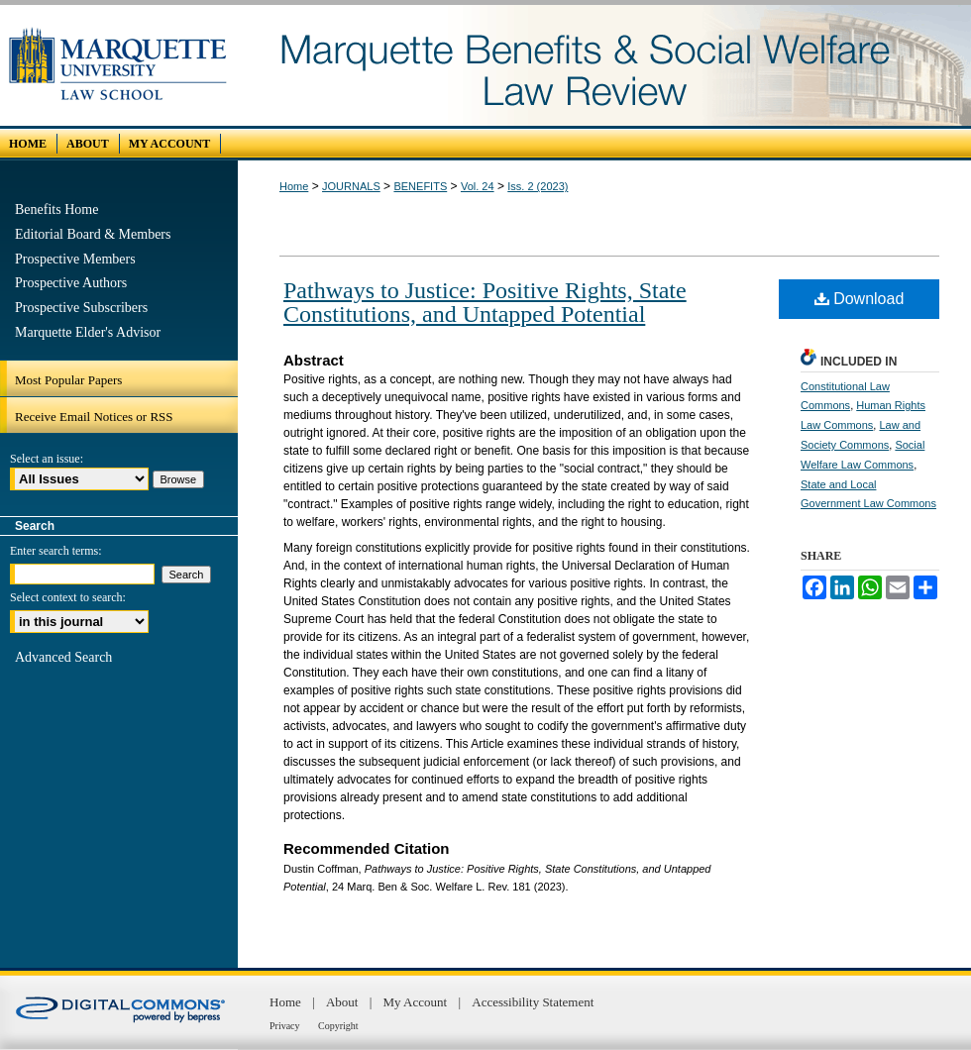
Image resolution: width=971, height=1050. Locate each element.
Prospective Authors (71, 282)
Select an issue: (46, 459)
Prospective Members (75, 259)
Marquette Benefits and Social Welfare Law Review (604, 65)
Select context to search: (68, 597)
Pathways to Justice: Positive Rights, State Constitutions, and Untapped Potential (485, 302)
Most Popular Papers (68, 379)
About (344, 1002)
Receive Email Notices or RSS (94, 416)
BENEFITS (420, 186)
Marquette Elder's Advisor (88, 332)
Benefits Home (56, 209)
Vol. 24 (477, 186)
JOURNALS (351, 186)
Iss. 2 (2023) (537, 186)
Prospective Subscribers (81, 307)
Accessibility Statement (532, 1002)
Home (293, 186)
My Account (417, 1002)
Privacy (286, 1025)
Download (859, 298)
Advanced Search (63, 657)
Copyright (338, 1025)
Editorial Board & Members (92, 234)
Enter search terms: (56, 551)
